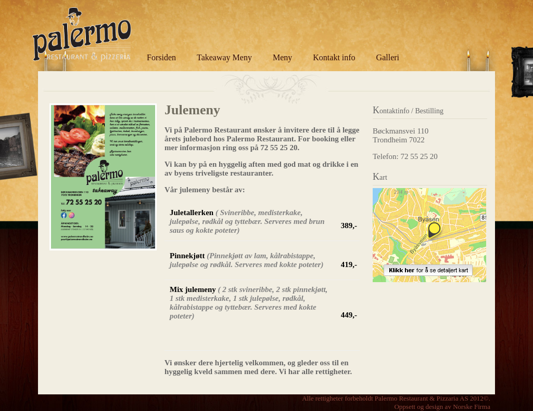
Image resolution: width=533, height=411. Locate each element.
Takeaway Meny (224, 57)
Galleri (387, 57)
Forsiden (161, 57)
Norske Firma (471, 406)
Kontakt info (334, 57)
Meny (282, 57)
